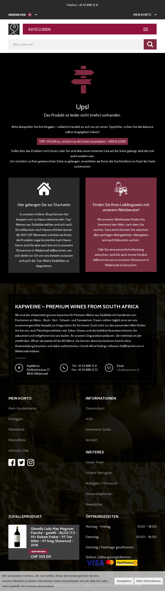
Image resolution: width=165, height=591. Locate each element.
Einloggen (15, 419)
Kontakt (91, 440)
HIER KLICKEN (117, 141)
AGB (89, 419)
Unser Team (95, 462)
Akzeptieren (124, 581)
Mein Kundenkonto (22, 408)
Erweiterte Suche (98, 429)
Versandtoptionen (99, 494)
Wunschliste (17, 440)
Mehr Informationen (148, 581)
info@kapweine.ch (128, 369)
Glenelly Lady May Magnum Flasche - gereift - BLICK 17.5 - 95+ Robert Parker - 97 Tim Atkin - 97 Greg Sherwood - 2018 (54, 537)
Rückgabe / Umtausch (101, 483)
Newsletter (94, 504)
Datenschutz (95, 408)
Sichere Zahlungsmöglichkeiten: (111, 560)
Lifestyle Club (18, 450)
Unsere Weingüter (99, 473)
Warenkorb (16, 429)
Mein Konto (142, 15)
